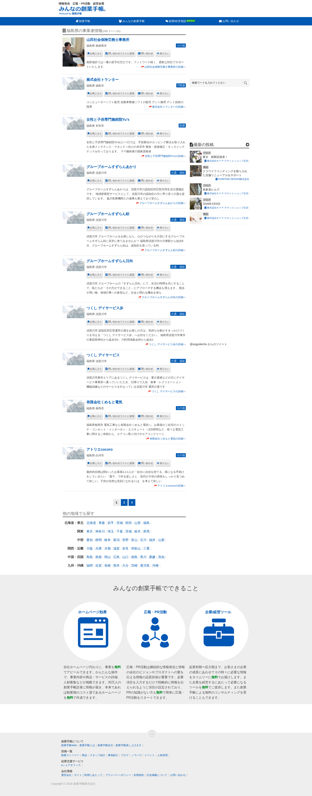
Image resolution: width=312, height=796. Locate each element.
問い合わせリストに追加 (121, 53)
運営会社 (66, 775)
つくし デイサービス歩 (104, 308)
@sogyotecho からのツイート (208, 344)
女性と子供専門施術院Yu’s (107, 120)
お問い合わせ (230, 21)
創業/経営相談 (177, 21)
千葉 (119, 531)
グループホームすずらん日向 (109, 261)
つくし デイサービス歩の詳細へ (167, 344)
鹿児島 (145, 565)
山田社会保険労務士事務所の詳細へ (165, 66)
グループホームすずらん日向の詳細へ (164, 297)
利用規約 (139, 775)
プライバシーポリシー (118, 775)
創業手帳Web (69, 745)
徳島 (134, 557)
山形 (137, 523)
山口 (125, 557)
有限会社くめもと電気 (104, 402)
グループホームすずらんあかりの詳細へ (162, 203)
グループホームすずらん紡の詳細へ (165, 250)
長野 (125, 540)
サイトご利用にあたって (88, 775)
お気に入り (96, 53)
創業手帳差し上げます (128, 745)
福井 (152, 540)
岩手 (111, 523)
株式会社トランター (102, 80)
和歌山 (136, 548)
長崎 (107, 565)
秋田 (128, 523)
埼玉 (111, 531)
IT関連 (181, 85)
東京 (89, 531)
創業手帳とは (87, 745)
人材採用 (162, 755)
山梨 (161, 540)
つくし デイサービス (103, 355)
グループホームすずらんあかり (111, 167)
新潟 (116, 540)
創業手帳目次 (105, 745)
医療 (182, 125)
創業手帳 (84, 21)
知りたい (164, 53)
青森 (102, 523)
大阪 (89, 548)
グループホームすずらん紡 (107, 214)
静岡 (98, 540)
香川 (143, 557)
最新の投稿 (204, 144)
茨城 (128, 531)
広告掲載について (157, 775)
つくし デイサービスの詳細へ (168, 391)
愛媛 (152, 557)
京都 (107, 548)
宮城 (119, 523)
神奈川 (100, 531)
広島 (116, 557)
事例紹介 (113, 755)
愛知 (89, 540)
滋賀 (116, 548)
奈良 (125, 548)
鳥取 (89, 557)
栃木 (137, 531)
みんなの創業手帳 (133, 21)
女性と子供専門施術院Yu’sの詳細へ (165, 156)
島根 (98, 557)
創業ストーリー (70, 755)
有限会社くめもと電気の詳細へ (168, 438)
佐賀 (98, 565)
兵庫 (98, 548)
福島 (146, 523)
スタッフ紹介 (97, 755)
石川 (143, 540)
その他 (181, 45)
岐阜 (107, 540)
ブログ (125, 755)
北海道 (91, 523)
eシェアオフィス (71, 765)
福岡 (89, 565)
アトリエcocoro (99, 449)
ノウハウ (136, 755)
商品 (84, 755)
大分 (125, 565)
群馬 (146, 531)
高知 (161, 557)
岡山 (107, 557)
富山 (134, 540)
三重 (146, 548)
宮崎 (134, 565)
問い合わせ (147, 53)
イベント (149, 755)
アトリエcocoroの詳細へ (171, 485)
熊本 (116, 565)
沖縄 (155, 565)
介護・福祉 (178, 172)
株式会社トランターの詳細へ (169, 106)
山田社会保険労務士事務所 (107, 40)
